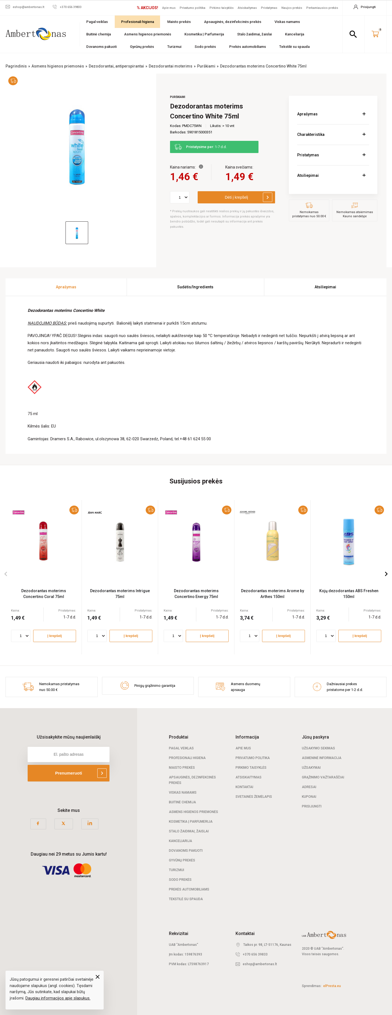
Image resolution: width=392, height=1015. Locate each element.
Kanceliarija (294, 34)
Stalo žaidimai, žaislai (254, 34)
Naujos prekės (291, 8)
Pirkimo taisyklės (222, 8)
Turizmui (174, 47)
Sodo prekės (205, 47)
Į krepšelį (54, 636)
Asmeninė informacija (321, 758)
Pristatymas (269, 8)
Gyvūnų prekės (142, 47)
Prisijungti (312, 806)
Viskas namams (287, 22)
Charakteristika (311, 134)
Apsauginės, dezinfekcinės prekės (232, 22)
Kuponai (309, 797)
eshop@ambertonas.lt (260, 964)
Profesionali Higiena (187, 758)
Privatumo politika (192, 8)
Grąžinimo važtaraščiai (323, 777)
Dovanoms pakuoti (101, 47)
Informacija (247, 737)
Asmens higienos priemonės (147, 34)
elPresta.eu (332, 986)
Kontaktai (244, 787)
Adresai (309, 787)
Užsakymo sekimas (318, 748)
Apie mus (169, 8)
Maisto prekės (179, 22)
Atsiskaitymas (247, 8)
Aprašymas (307, 114)
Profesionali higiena (137, 22)
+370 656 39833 (255, 954)
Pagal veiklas (97, 22)
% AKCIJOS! (147, 8)
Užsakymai (311, 768)
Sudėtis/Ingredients (195, 287)
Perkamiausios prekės (322, 8)
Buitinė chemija (98, 34)
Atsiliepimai (308, 175)
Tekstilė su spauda (294, 47)
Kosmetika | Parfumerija (204, 34)
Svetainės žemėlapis (254, 797)
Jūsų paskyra (315, 737)
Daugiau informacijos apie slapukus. (57, 998)
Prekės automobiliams (247, 47)
